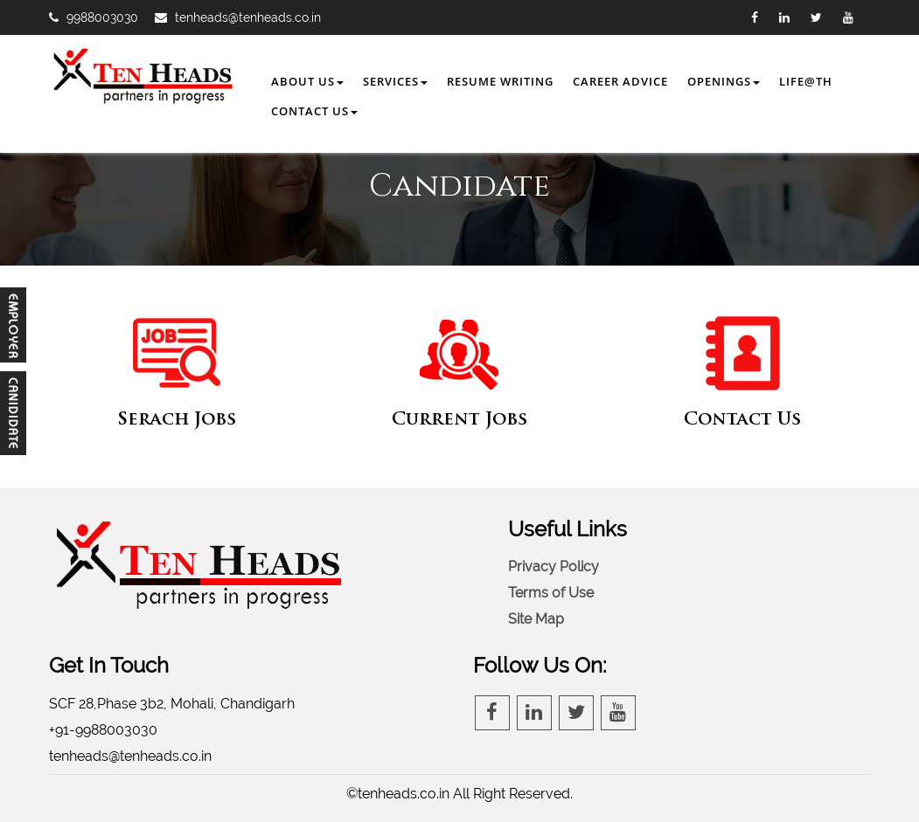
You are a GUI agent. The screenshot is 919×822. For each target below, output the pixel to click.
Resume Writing (500, 81)
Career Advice (620, 81)
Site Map (536, 619)
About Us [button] (307, 81)
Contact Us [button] (314, 111)
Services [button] (395, 81)
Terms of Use (551, 592)
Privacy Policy (553, 566)
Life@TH (805, 81)
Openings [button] (723, 81)
